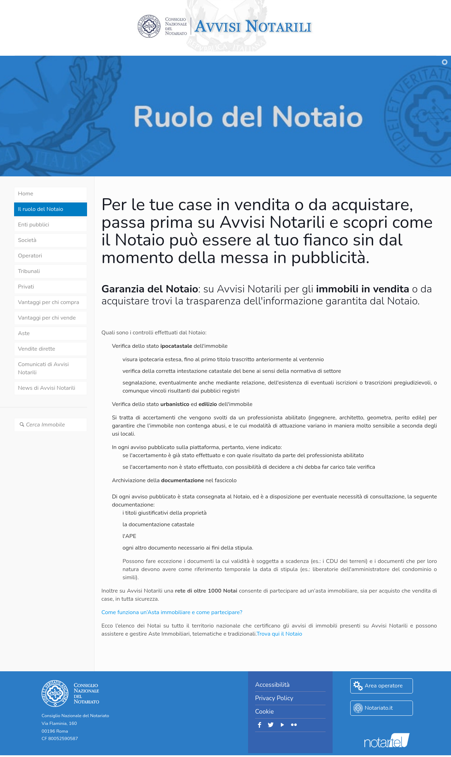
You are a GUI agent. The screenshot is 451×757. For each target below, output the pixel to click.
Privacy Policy (274, 698)
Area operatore (384, 686)
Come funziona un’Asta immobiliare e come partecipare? (171, 612)
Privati (26, 287)
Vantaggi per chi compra (48, 302)
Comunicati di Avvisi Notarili (43, 368)
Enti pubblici (33, 225)
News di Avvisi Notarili (46, 388)
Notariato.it (379, 708)
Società (27, 240)
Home (25, 194)
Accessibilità (272, 684)
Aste (24, 333)
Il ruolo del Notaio (40, 209)
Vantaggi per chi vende (47, 318)
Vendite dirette (36, 349)
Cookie (264, 711)
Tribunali (29, 271)
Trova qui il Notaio (279, 634)
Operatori (30, 256)
